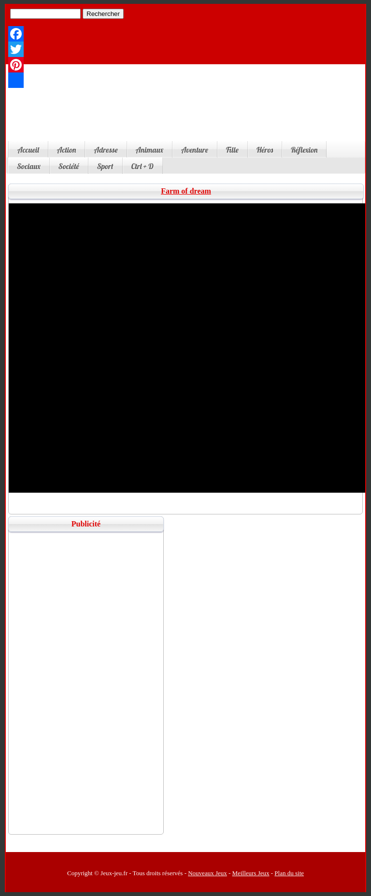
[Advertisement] (184, 109)
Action (66, 150)
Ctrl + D (142, 166)
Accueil (28, 150)
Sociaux (29, 166)
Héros (265, 150)
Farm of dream (186, 191)
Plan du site (289, 873)
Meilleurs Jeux (251, 873)
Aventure (194, 150)
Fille (232, 150)
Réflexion (304, 150)
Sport (105, 166)
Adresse (105, 150)
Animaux (149, 150)
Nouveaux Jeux (207, 873)
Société (68, 166)
